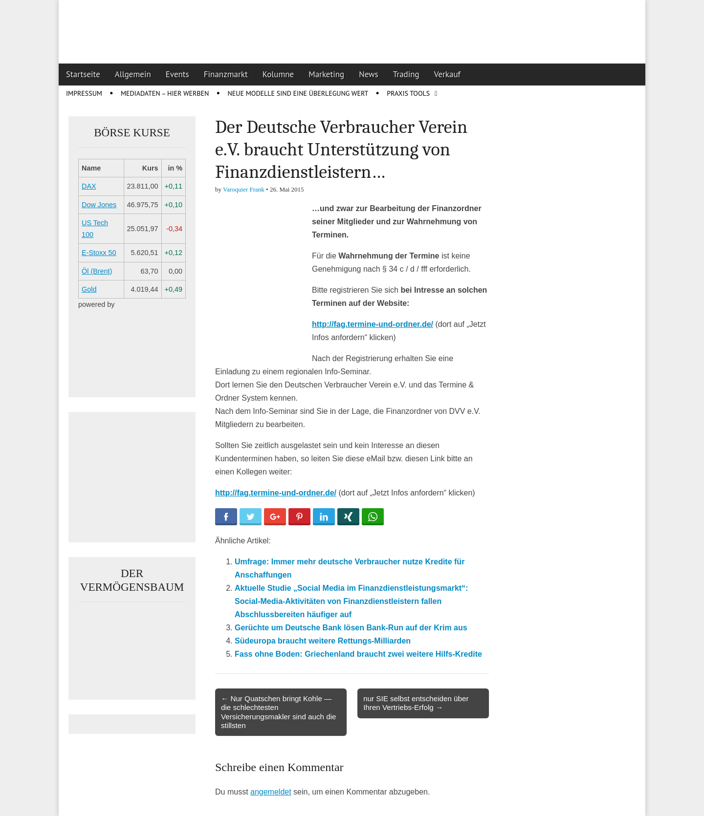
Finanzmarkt (226, 74)
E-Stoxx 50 (99, 253)
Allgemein (133, 74)
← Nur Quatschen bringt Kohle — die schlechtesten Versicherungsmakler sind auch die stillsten (278, 712)
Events (177, 74)
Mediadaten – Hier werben (165, 93)
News (368, 74)
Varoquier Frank (243, 189)
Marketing (326, 74)
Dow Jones (99, 205)
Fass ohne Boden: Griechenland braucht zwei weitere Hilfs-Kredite (358, 654)
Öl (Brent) (97, 271)
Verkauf (447, 74)
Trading (406, 74)
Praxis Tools (408, 93)
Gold (89, 289)
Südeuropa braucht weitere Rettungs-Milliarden (323, 641)
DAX (89, 186)
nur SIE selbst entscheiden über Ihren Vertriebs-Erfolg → (415, 702)
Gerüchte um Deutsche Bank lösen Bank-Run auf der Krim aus (351, 627)
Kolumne (278, 74)
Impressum (84, 93)
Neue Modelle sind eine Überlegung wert (297, 93)
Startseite (83, 74)
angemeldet (270, 792)
